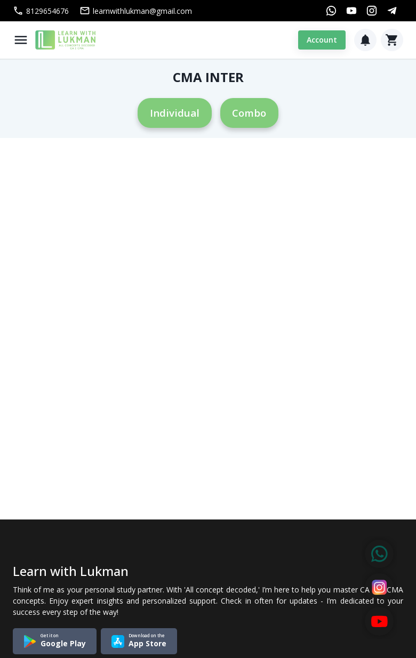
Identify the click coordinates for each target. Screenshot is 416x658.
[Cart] (392, 40)
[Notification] (365, 40)
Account (322, 40)
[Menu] (21, 40)
